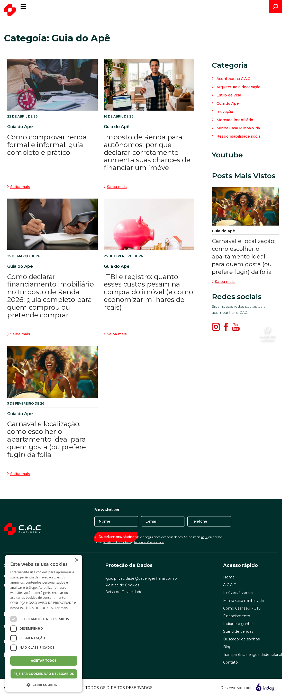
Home (229, 577)
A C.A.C (229, 585)
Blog (227, 647)
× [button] (76, 560)
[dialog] (43, 623)
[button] (43, 684)
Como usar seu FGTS (242, 608)
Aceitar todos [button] (44, 660)
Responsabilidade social (238, 136)
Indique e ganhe (238, 623)
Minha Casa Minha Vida (238, 128)
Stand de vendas (238, 631)
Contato (230, 662)
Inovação (224, 111)
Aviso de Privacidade (149, 542)
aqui (204, 537)
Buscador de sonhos (241, 639)
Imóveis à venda (238, 592)
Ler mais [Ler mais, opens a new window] (61, 608)
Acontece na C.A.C (233, 78)
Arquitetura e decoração (238, 87)
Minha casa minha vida (243, 600)
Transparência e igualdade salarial (252, 654)
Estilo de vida (228, 95)
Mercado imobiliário (234, 120)
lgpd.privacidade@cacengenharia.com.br (141, 578)
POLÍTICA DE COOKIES (36, 608)
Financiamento (236, 616)
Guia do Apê (227, 103)
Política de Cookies (117, 542)
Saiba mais (223, 282)
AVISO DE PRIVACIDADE (55, 603)
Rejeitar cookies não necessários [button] (44, 674)
